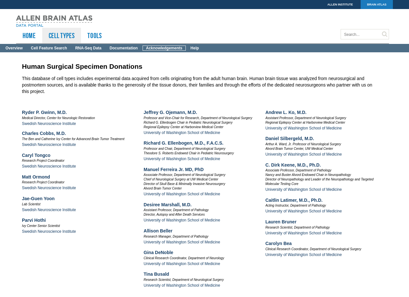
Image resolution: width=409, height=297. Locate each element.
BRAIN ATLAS (376, 4)
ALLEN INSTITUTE (340, 4)
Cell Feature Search (49, 48)
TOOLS (94, 35)
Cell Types (62, 35)
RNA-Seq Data (88, 48)
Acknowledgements (164, 48)
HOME (29, 35)
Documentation (124, 48)
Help (195, 48)
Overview (14, 48)
